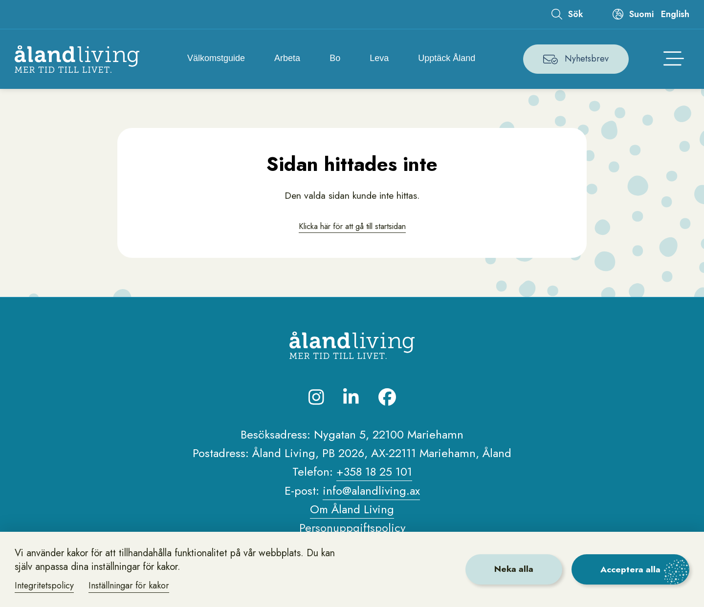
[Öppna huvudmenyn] (673, 59)
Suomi (641, 14)
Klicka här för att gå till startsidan (352, 227)
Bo (335, 58)
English (675, 14)
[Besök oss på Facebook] (387, 399)
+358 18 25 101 (374, 473)
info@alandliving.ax (371, 492)
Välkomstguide (217, 58)
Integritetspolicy (45, 585)
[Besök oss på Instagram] (316, 399)
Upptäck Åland (448, 58)
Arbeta (288, 58)
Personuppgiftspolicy (352, 530)
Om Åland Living (352, 511)
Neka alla (510, 569)
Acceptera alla (629, 569)
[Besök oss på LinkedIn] (351, 399)
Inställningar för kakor (131, 585)
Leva (380, 58)
